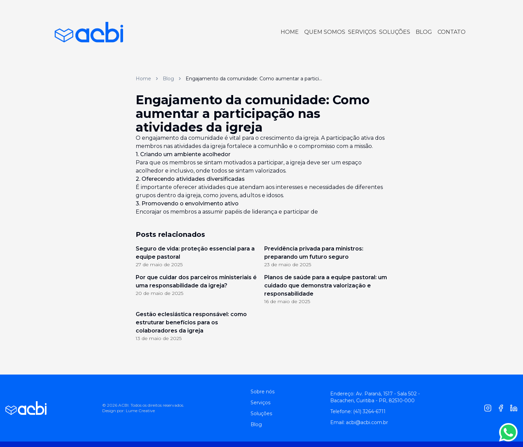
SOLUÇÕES (394, 32)
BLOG (424, 32)
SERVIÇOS (362, 32)
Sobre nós (262, 392)
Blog (168, 79)
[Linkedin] (514, 408)
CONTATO (452, 32)
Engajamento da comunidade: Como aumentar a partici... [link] (254, 79)
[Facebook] (501, 408)
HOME (290, 32)
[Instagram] (488, 408)
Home (143, 79)
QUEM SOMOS (324, 32)
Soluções (261, 413)
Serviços (260, 402)
